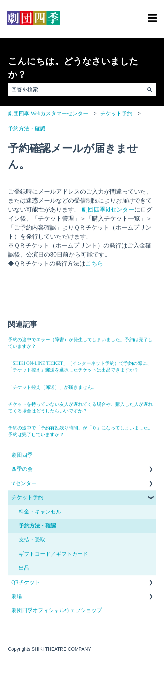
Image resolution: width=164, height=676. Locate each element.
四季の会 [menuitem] (22, 469)
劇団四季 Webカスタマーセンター (48, 113)
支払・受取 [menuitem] (32, 539)
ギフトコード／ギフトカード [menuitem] (53, 554)
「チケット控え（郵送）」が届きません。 (52, 387)
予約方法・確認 (26, 128)
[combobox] (75, 89)
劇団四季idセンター (107, 209)
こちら (94, 263)
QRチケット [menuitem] (25, 582)
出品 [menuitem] (24, 568)
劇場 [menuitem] (16, 596)
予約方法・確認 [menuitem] (37, 525)
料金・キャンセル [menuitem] (40, 511)
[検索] (149, 89)
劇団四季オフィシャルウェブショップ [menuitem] (56, 610)
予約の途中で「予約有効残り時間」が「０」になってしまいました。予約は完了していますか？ (80, 431)
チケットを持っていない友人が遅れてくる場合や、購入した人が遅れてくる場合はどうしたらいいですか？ (80, 407)
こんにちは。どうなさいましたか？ (73, 68)
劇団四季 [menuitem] (22, 455)
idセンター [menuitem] (24, 483)
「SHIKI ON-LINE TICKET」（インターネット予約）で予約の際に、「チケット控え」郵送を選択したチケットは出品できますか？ (80, 366)
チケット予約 (116, 113)
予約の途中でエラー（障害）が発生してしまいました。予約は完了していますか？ (80, 343)
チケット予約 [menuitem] (27, 497)
